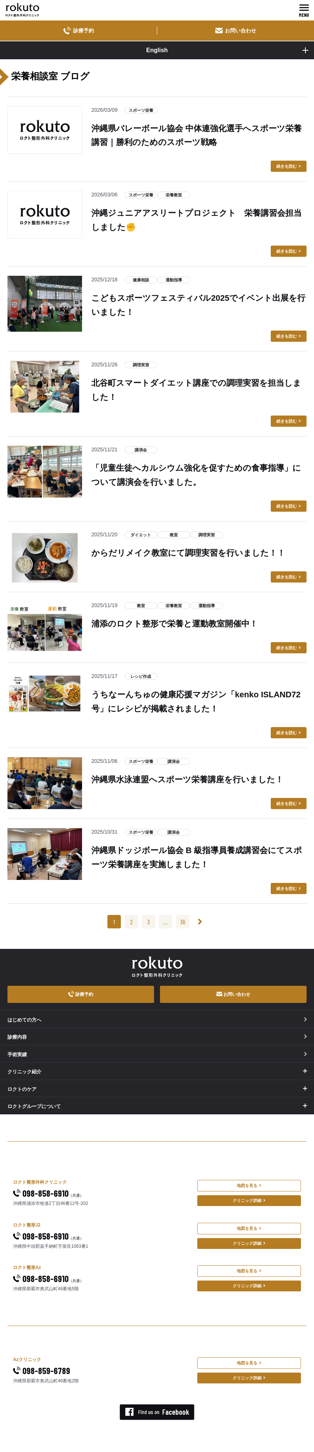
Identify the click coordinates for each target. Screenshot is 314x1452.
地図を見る (249, 1185)
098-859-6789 (41, 1370)
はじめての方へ (157, 1020)
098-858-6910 (48, 1193)
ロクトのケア (22, 1089)
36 (182, 922)
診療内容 (157, 1037)
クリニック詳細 (249, 1200)
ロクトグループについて (34, 1106)
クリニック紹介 (24, 1071)
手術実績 (157, 1054)
